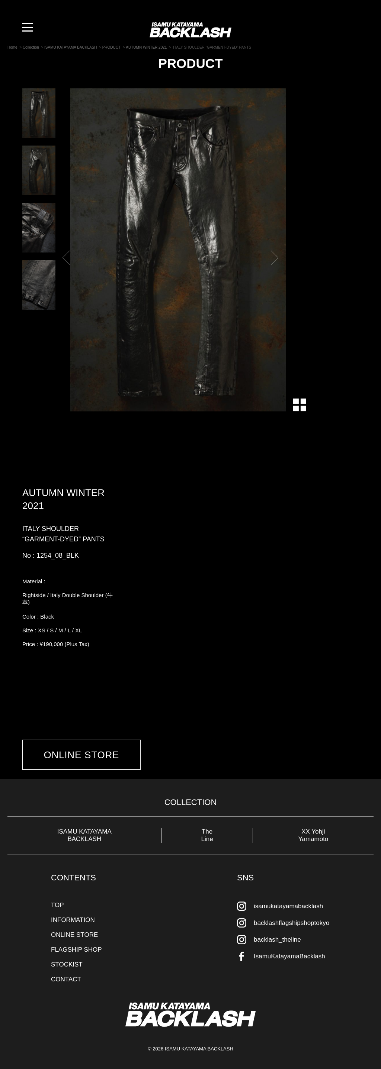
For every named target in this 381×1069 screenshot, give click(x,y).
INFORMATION (73, 918)
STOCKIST (67, 963)
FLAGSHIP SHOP (76, 948)
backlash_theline (277, 938)
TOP (57, 903)
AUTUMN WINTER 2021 (63, 499)
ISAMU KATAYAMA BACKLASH (84, 834)
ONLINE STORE (82, 755)
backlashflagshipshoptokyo (291, 921)
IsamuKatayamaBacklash (289, 955)
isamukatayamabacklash (288, 905)
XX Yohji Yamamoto (313, 834)
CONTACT (66, 978)
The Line (207, 834)
